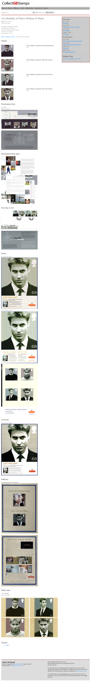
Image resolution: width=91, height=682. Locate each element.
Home (4, 8)
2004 (69, 59)
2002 (74, 59)
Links (23, 8)
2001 (77, 59)
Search (10, 8)
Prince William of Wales (8, 36)
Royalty (7, 645)
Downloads (38, 8)
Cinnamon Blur (18, 664)
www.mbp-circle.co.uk (81, 671)
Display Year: (40, 12)
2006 (64, 59)
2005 (66, 59)
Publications (30, 8)
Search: (5, 12)
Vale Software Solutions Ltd (16, 665)
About (46, 8)
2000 (79, 59)
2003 (72, 59)
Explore (16, 8)
